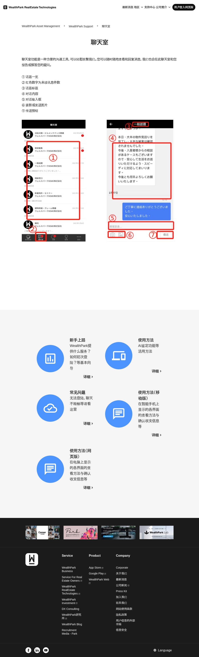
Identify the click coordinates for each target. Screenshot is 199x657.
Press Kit (121, 591)
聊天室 (106, 26)
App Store (96, 567)
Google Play (97, 573)
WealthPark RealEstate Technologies (71, 590)
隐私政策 (121, 614)
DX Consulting (70, 608)
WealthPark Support (81, 26)
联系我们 (121, 602)
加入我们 (121, 597)
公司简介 (161, 7)
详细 (86, 377)
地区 (137, 7)
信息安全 (121, 629)
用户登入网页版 (183, 7)
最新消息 (127, 7)
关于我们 (121, 573)
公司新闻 (122, 585)
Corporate (122, 567)
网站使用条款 (124, 608)
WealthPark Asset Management (41, 26)
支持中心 (149, 7)
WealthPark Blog (72, 624)
